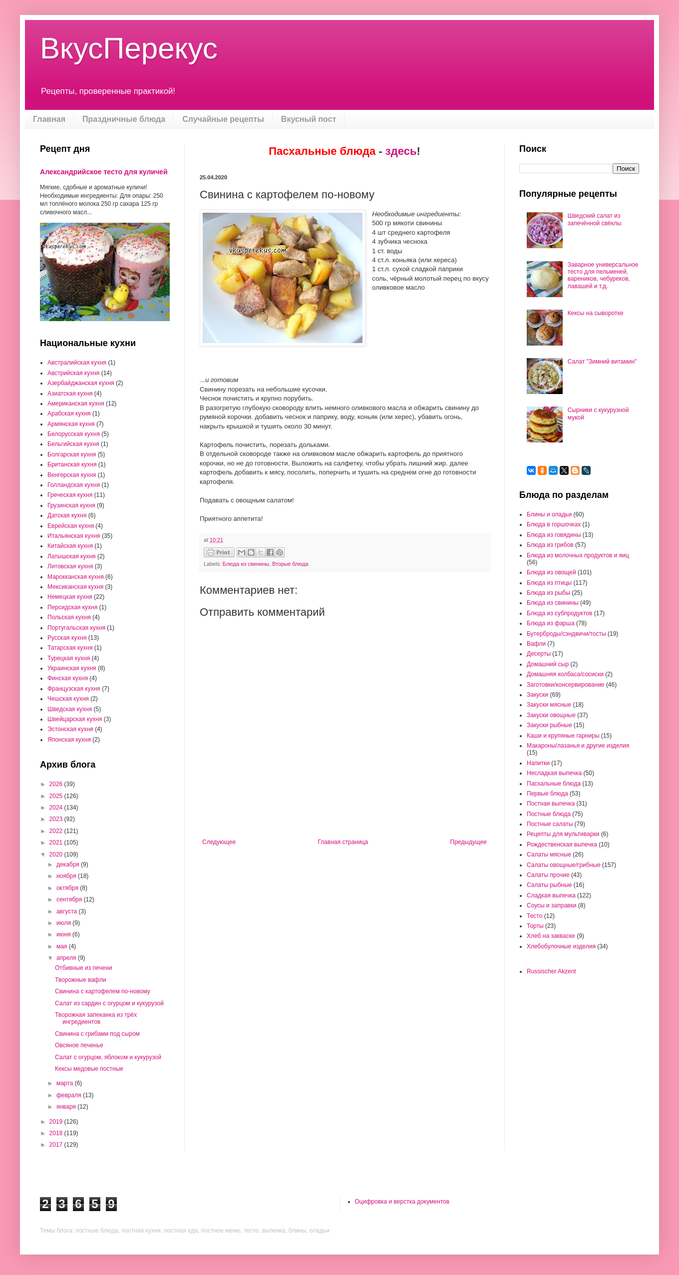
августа (67, 911)
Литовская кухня (70, 566)
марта (65, 1083)
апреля (67, 957)
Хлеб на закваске (551, 935)
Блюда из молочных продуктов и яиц (578, 555)
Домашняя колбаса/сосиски (565, 674)
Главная (49, 119)
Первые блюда (547, 793)
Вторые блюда (290, 564)
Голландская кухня (73, 484)
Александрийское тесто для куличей (104, 172)
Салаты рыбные (549, 884)
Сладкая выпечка (551, 895)
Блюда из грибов (550, 544)
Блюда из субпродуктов (559, 613)
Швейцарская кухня (74, 719)
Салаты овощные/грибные (564, 864)
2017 (56, 1144)
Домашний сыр (548, 664)
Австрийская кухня (73, 373)
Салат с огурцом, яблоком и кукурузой (108, 1057)
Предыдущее (468, 842)
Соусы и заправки (551, 905)
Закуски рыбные (549, 725)
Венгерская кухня (71, 474)
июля (64, 922)
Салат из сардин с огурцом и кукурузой (109, 1003)
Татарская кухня (69, 647)
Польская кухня (69, 617)
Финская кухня (67, 678)
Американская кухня (75, 403)
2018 (56, 1133)
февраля (69, 1095)
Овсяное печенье (79, 1045)
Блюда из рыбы (548, 592)
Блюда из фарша (551, 623)
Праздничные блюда (123, 119)
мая (62, 946)
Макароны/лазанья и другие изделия (578, 745)
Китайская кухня (70, 545)
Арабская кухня (69, 413)
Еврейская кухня (70, 525)
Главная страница (343, 842)
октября (68, 887)
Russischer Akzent (551, 971)
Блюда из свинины (246, 564)
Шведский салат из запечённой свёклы (595, 219)
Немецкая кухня (69, 596)
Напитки (538, 763)
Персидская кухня (72, 607)
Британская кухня (71, 464)
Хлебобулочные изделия (561, 946)
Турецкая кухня (68, 658)
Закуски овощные (551, 715)
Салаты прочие (548, 874)
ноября (67, 875)
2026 (56, 784)
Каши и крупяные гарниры (563, 735)
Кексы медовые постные (89, 1068)
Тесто (534, 915)
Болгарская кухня (71, 454)
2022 (56, 831)
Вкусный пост (309, 119)
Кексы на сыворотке (596, 313)
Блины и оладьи (549, 514)
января (66, 1106)
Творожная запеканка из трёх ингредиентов (96, 1018)
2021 (56, 842)
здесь (401, 151)
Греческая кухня (69, 494)
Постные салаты (550, 824)
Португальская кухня (76, 627)
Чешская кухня (68, 698)
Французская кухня (73, 688)
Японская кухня (69, 739)
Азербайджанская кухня (80, 383)
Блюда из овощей (551, 572)
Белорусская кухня (73, 433)
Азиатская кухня (70, 393)
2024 (56, 807)
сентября (70, 899)
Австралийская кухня (76, 362)
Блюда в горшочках (554, 524)
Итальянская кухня (73, 535)
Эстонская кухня (70, 729)
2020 (56, 854)
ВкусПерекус (129, 48)
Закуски (537, 694)
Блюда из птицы (549, 582)
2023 (56, 819)
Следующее (219, 842)
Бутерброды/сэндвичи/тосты (566, 633)
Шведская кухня (69, 709)
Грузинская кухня (71, 505)
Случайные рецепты (223, 119)
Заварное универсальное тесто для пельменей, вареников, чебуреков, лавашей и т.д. (603, 275)
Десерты (539, 653)
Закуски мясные (549, 704)
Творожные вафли (80, 979)
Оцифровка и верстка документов (402, 1201)
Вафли (536, 643)
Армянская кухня (71, 424)
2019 (56, 1121)
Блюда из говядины (554, 534)
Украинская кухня (71, 668)
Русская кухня (66, 637)
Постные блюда (549, 814)
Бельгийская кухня (73, 443)
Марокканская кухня (75, 576)
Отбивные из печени (83, 967)
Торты (535, 925)
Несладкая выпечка (554, 773)
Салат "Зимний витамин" (602, 361)
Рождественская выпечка (562, 844)
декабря (68, 864)
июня (64, 934)
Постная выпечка (551, 803)
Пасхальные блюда (554, 783)
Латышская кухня (71, 556)
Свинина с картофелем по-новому (102, 991)
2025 (56, 796)
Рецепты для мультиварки (563, 834)
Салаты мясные (549, 854)
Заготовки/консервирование (566, 684)
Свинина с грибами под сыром (97, 1033)
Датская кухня (66, 515)
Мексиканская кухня (75, 586)
